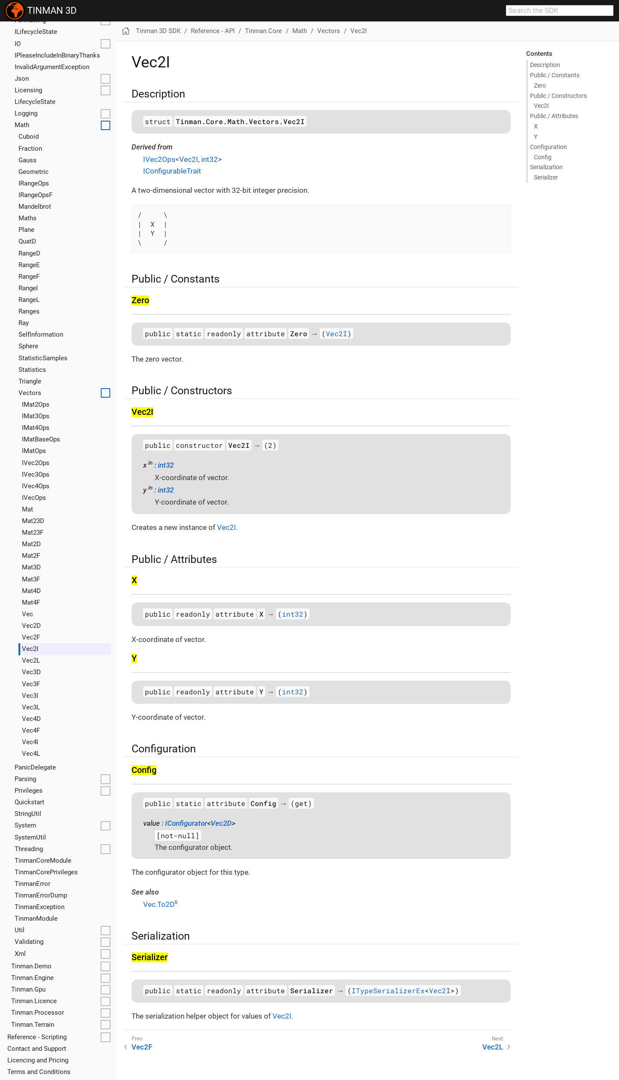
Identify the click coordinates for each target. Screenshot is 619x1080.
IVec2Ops (35, 463)
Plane (26, 230)
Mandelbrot (34, 206)
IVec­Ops (34, 498)
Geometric (33, 172)
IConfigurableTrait (172, 171)
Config (543, 157)
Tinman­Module (36, 918)
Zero (540, 85)
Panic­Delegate (35, 767)
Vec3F (31, 684)
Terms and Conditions (38, 1072)
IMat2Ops (35, 404)
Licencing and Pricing (37, 1060)
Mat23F (32, 532)
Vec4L (31, 754)
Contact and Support (36, 1049)
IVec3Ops (35, 474)
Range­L (29, 300)
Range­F (29, 276)
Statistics (32, 370)
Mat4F (31, 602)
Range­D (29, 253)
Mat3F (31, 579)
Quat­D (27, 241)
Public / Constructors (558, 95)
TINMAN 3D (40, 10)
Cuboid (28, 136)
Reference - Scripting (37, 1037)
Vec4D (31, 719)
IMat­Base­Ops (41, 439)
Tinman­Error (32, 884)
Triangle (29, 381)
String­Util (28, 814)
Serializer (546, 177)
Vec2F (31, 637)
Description (545, 64)
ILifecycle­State (36, 32)
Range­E (29, 265)
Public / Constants (554, 75)
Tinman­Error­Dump (41, 895)
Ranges (29, 311)
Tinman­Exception (39, 907)
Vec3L (31, 707)
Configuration (548, 146)
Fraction (30, 148)
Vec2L (31, 660)
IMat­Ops (34, 451)
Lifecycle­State (35, 102)
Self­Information (40, 334)
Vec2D (31, 626)
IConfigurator (186, 823)
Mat (27, 509)
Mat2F (31, 556)
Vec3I (30, 696)
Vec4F (31, 730)
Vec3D (31, 672)
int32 (209, 159)
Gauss (27, 160)
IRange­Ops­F (35, 195)
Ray (23, 323)
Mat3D (31, 567)
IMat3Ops (35, 416)
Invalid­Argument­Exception (52, 67)
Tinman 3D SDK (158, 31)
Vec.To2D (160, 904)
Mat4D (31, 591)
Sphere (28, 346)
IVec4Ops (35, 486)
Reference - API (213, 31)
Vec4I (30, 742)
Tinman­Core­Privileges (46, 872)
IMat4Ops (35, 428)
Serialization (546, 167)
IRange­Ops (33, 183)
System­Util (30, 837)
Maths (27, 218)
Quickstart (29, 802)
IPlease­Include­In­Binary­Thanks (57, 55)
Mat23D (33, 521)
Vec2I (30, 649)
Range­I (28, 288)
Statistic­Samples (42, 358)
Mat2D (31, 544)
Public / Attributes (554, 116)
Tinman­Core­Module (43, 860)
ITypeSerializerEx (388, 990)
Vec (27, 614)
